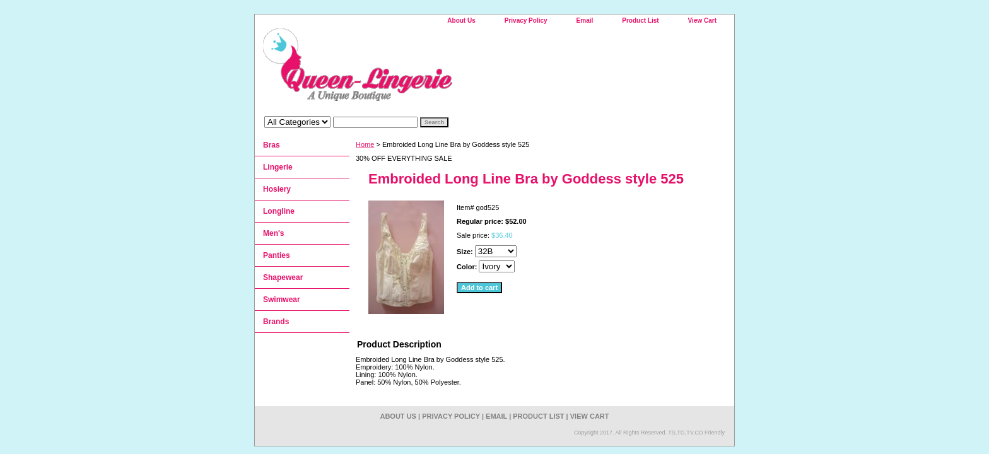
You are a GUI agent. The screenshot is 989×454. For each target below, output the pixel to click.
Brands (276, 321)
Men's (273, 233)
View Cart (702, 20)
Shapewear (283, 277)
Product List (640, 20)
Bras (271, 145)
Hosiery (277, 189)
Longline (279, 211)
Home (365, 144)
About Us (461, 20)
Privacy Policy (526, 20)
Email (585, 20)
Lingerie (278, 167)
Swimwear (281, 299)
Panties (276, 255)
